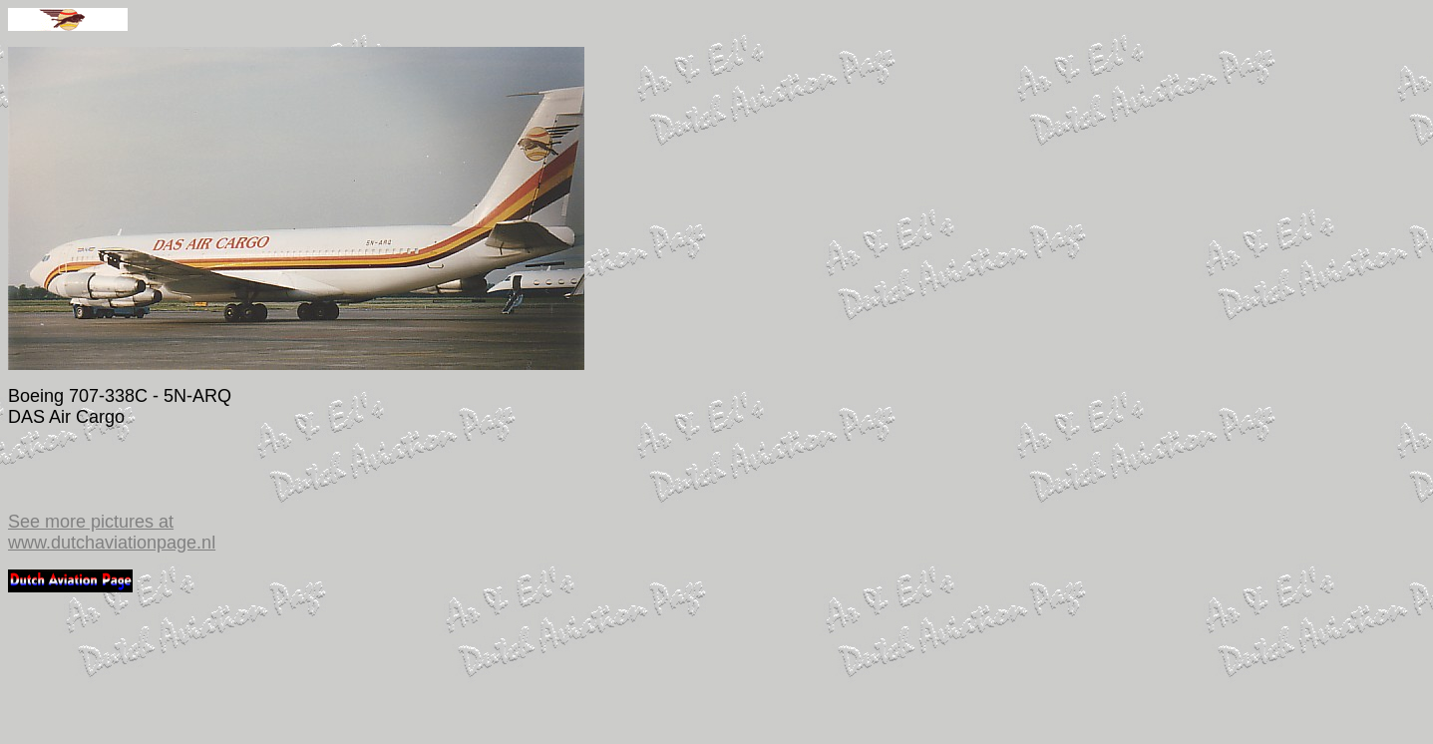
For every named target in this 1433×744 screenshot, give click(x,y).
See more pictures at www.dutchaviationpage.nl (111, 532)
